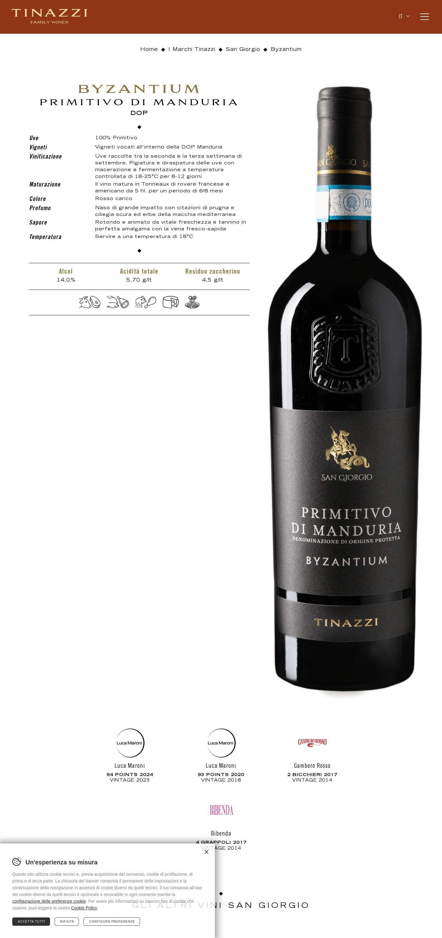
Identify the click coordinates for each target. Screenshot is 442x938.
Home (149, 49)
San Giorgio (243, 49)
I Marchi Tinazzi (192, 49)
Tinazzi (50, 17)
